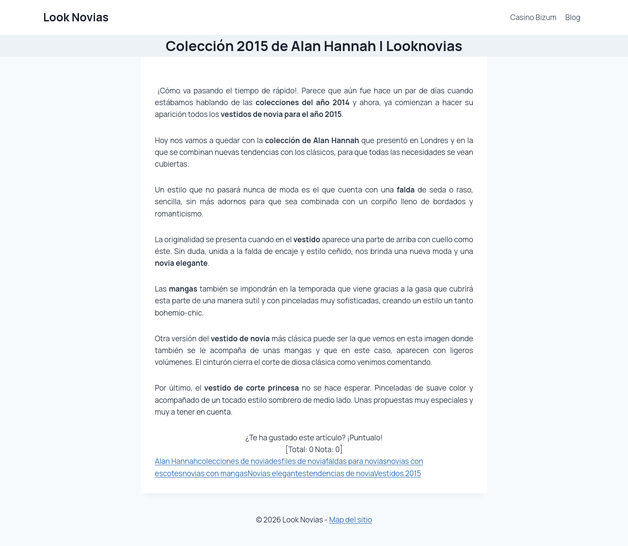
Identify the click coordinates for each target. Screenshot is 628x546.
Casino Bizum (533, 17)
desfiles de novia (297, 461)
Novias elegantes (277, 473)
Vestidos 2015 (397, 473)
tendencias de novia (340, 473)
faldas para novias (356, 461)
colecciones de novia (233, 461)
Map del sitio (350, 520)
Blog (572, 17)
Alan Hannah (176, 461)
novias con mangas (214, 473)
